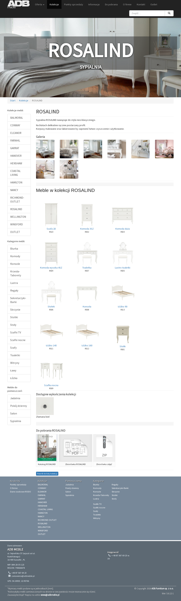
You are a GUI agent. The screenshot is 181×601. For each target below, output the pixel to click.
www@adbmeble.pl (50, 594)
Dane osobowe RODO (20, 491)
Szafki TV (15, 332)
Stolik (123, 346)
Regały (14, 290)
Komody (15, 256)
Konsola (87, 306)
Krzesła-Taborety (15, 273)
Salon (13, 413)
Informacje (94, 4)
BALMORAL (16, 117)
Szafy (13, 347)
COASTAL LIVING (15, 173)
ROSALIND (16, 209)
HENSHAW (16, 163)
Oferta (39, 4)
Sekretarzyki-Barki (18, 300)
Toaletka (86, 267)
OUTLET (15, 232)
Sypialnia (15, 421)
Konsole (15, 263)
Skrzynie (15, 309)
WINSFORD (16, 224)
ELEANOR (15, 133)
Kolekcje (54, 4)
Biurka (14, 248)
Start (12, 100)
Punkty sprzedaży (73, 4)
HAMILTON (16, 182)
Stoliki (14, 317)
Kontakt (141, 4)
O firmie (127, 4)
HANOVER (16, 155)
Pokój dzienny (18, 406)
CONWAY (15, 125)
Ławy (13, 370)
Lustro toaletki (122, 267)
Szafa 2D (51, 228)
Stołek (51, 306)
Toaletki (15, 355)
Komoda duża (122, 228)
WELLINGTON (18, 216)
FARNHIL (15, 140)
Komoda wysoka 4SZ (51, 267)
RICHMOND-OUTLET (17, 199)
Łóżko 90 (122, 306)
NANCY (14, 190)
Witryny (14, 363)
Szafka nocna (51, 385)
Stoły (13, 324)
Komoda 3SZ (87, 228)
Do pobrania (111, 4)
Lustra (14, 283)
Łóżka (13, 378)
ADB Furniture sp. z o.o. (162, 588)
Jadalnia (15, 398)
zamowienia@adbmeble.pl (23, 576)
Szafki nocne (17, 340)
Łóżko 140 (51, 345)
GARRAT (14, 148)
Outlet (153, 4)
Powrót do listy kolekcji (47, 473)
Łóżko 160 (87, 345)
